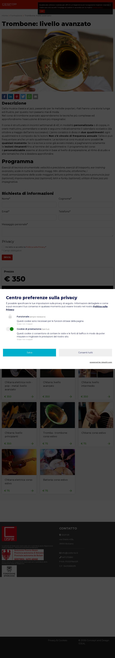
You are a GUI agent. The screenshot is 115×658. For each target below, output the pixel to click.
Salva (29, 352)
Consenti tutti (85, 352)
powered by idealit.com (101, 362)
